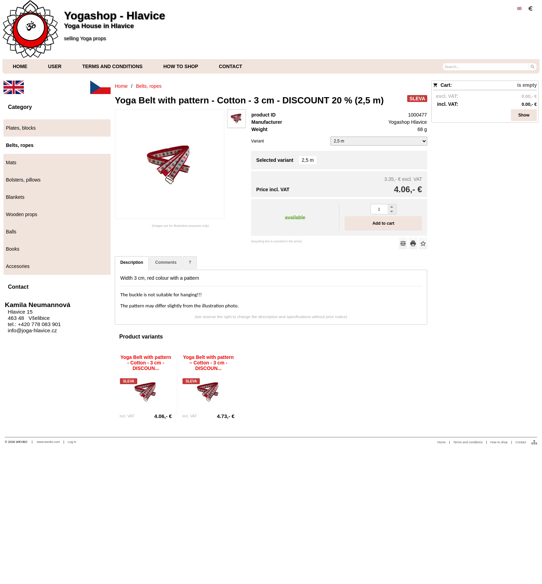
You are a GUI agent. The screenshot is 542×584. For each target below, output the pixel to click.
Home (441, 442)
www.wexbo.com (48, 442)
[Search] (532, 66)
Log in (72, 442)
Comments (166, 262)
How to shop (499, 442)
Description (131, 262)
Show (524, 115)
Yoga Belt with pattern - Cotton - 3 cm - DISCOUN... (145, 362)
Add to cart (383, 223)
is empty (527, 85)
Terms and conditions (468, 442)
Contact (520, 442)
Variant (257, 141)
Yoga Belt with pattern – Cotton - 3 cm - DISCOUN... (208, 362)
